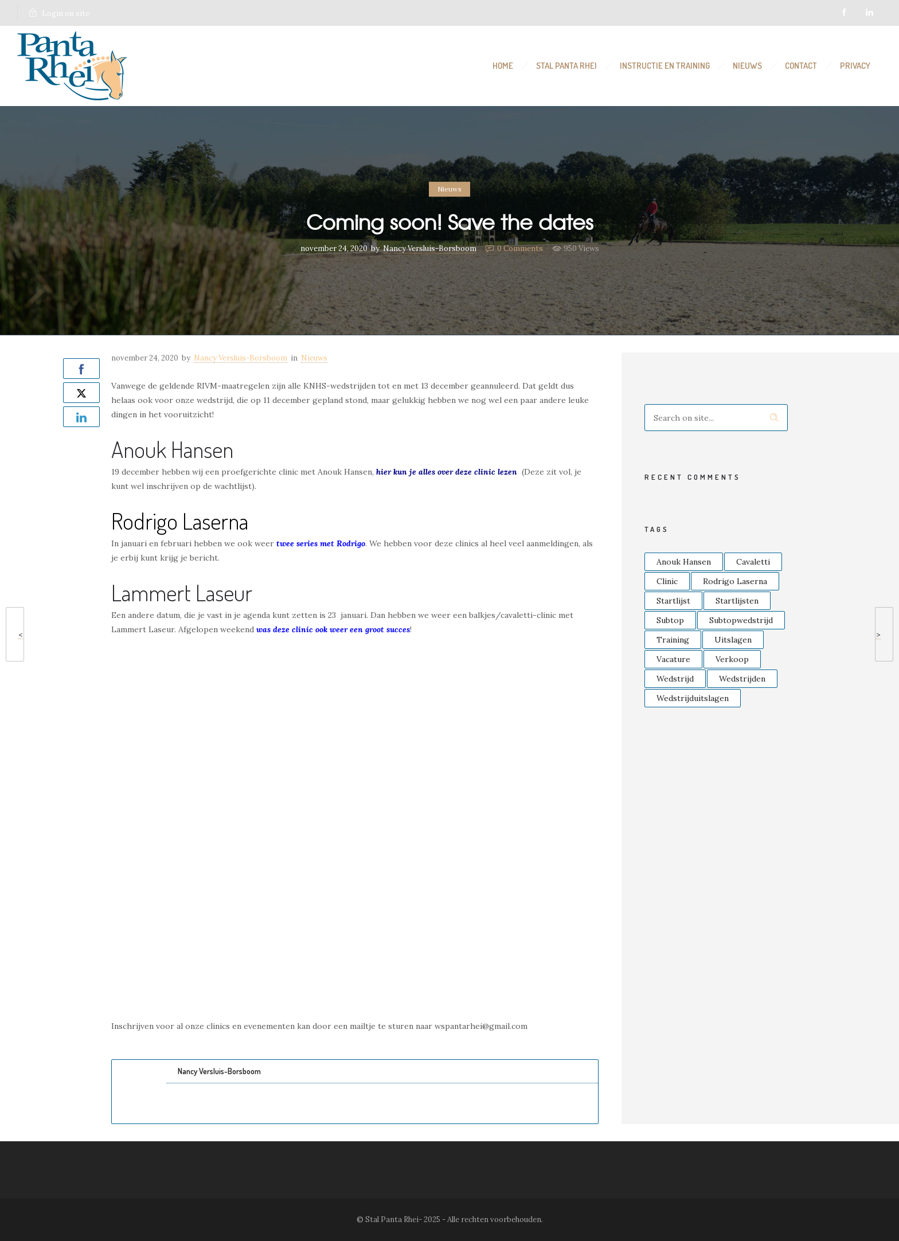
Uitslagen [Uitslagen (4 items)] (733, 640)
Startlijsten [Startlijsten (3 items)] (737, 601)
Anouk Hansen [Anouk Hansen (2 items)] (683, 562)
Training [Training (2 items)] (672, 640)
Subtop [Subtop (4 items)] (670, 620)
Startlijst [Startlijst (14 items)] (673, 601)
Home (503, 65)
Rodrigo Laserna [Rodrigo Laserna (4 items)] (735, 581)
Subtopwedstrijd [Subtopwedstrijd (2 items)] (741, 620)
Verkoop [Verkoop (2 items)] (732, 659)
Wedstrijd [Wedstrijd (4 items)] (675, 679)
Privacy (855, 65)
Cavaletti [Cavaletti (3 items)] (753, 562)
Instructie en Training (665, 65)
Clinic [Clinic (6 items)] (667, 581)
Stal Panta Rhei (566, 65)
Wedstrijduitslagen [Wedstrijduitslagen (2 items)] (692, 698)
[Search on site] (716, 417)
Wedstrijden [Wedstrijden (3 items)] (742, 679)
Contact (801, 65)
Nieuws (747, 65)
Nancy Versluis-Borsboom (429, 248)
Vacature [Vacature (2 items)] (673, 659)
